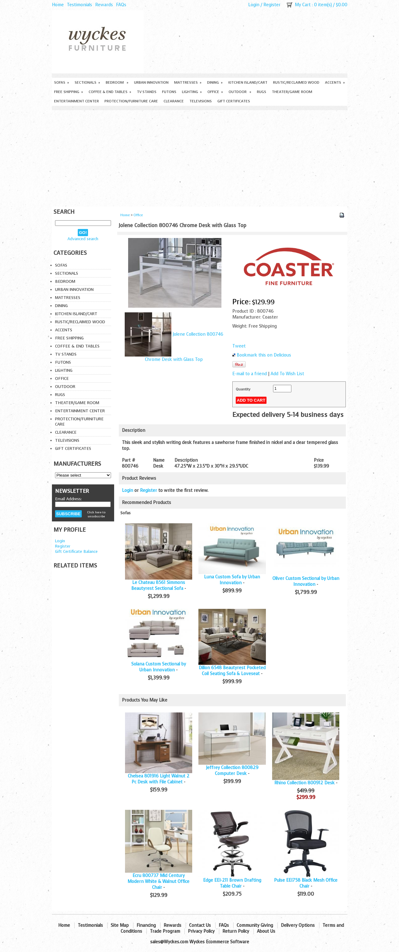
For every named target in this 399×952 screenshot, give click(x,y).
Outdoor (240, 91)
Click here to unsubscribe (96, 514)
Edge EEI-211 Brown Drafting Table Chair (232, 883)
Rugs (261, 91)
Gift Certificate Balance (76, 551)
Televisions (200, 101)
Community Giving (255, 925)
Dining (215, 82)
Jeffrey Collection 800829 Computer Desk (232, 771)
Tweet (239, 346)
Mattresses (188, 82)
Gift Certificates (233, 101)
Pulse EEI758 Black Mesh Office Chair (305, 883)
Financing (146, 925)
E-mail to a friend (249, 374)
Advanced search (82, 238)
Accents (335, 82)
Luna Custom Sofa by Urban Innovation (232, 580)
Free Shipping (68, 91)
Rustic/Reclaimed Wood (296, 82)
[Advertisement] (199, 156)
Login (253, 5)
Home (58, 5)
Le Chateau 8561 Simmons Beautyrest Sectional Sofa (158, 585)
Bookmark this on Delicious (264, 355)
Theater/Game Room (292, 91)
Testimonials (79, 5)
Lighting (192, 91)
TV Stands (146, 91)
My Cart (303, 5)
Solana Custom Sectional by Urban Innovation (158, 667)
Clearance (174, 101)
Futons (169, 91)
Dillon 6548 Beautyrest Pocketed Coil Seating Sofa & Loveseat (232, 671)
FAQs (121, 5)
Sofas (61, 82)
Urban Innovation (151, 82)
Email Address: (68, 499)
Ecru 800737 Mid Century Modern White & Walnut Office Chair (158, 881)
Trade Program (165, 931)
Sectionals (87, 82)
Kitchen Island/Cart (247, 82)
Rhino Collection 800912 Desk (304, 783)
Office (215, 91)
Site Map (120, 925)
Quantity (243, 389)
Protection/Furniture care (131, 101)
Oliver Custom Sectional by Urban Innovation (305, 581)
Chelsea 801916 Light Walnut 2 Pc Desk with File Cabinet (158, 779)
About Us (266, 931)
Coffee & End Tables (110, 91)
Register (272, 5)
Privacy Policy (201, 931)
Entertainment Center (76, 101)
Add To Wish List (287, 374)
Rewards (104, 5)
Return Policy (235, 931)
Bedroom (117, 82)
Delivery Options (298, 925)
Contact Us (200, 925)
